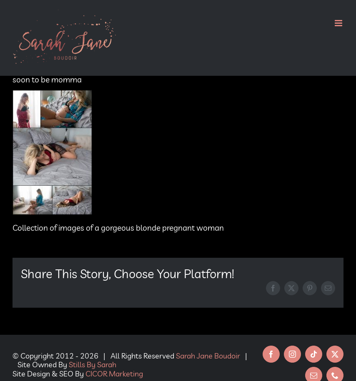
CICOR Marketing (114, 374)
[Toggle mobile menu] (339, 23)
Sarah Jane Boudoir (208, 356)
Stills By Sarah (92, 364)
